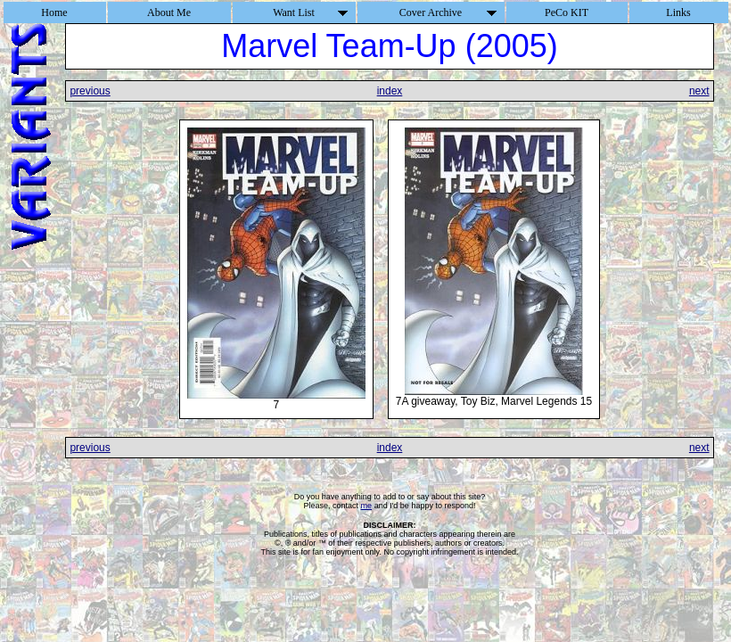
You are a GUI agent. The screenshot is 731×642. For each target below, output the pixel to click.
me (367, 505)
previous (90, 91)
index (390, 91)
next (699, 91)
